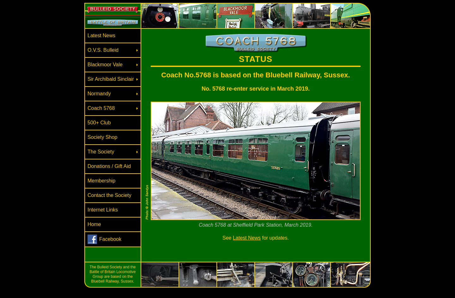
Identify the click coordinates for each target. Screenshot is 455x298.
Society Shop (102, 137)
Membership (101, 180)
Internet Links (103, 209)
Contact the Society (109, 195)
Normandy (99, 93)
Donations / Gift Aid (109, 166)
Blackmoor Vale (105, 64)
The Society (101, 151)
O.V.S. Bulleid (103, 50)
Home (94, 224)
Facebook (110, 239)
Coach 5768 (101, 108)
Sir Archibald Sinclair (111, 79)
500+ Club (99, 122)
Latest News (101, 35)
